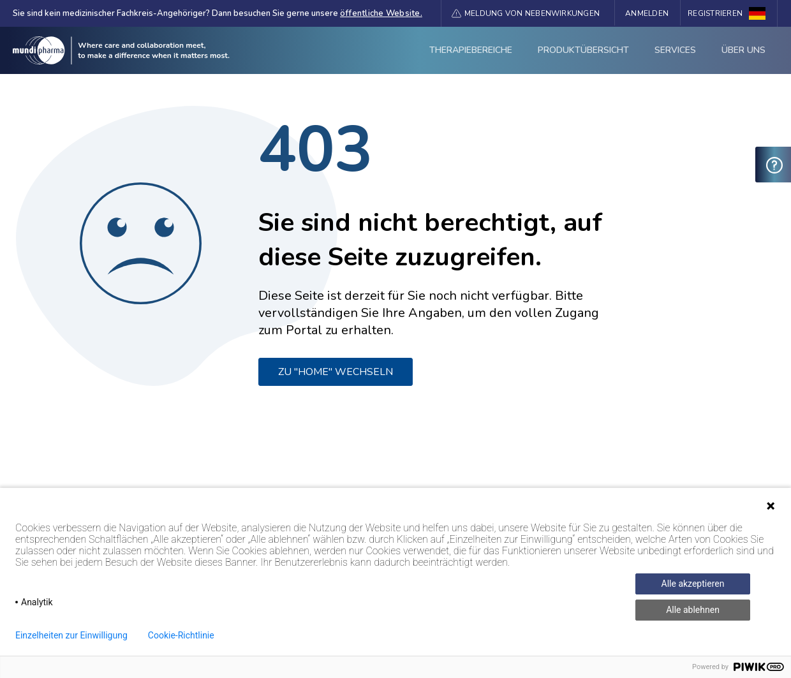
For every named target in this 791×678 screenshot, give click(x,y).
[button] (526, 13)
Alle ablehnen (693, 610)
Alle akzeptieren (693, 584)
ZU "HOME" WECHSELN (335, 372)
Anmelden (647, 13)
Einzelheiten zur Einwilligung (71, 635)
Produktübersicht (583, 50)
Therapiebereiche (470, 50)
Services (675, 50)
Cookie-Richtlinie (181, 635)
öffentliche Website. (381, 13)
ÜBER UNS (743, 50)
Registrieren (715, 13)
